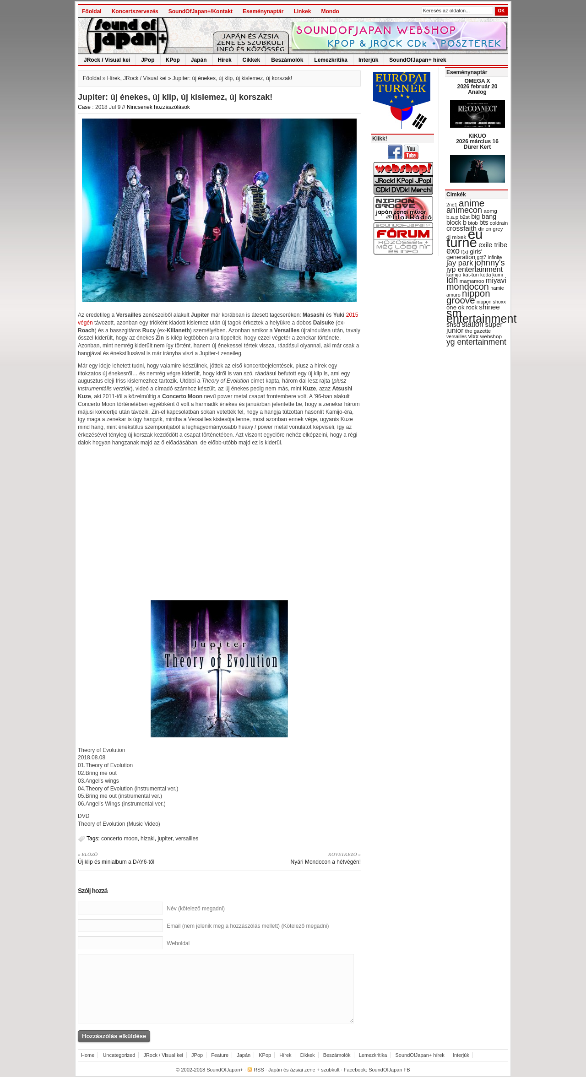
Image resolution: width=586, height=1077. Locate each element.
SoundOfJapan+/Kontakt (200, 11)
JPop (147, 60)
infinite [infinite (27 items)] (495, 257)
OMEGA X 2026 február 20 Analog (477, 86)
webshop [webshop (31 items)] (491, 336)
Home (87, 1055)
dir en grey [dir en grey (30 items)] (490, 229)
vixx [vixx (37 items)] (473, 336)
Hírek (225, 60)
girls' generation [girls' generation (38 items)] (464, 254)
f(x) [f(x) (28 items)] (464, 251)
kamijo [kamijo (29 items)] (453, 274)
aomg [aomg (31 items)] (490, 211)
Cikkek (251, 60)
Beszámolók (287, 60)
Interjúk (368, 60)
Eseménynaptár (263, 11)
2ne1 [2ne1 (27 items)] (451, 204)
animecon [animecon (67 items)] (464, 210)
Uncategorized (119, 1055)
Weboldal (178, 943)
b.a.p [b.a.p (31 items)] (452, 217)
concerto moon (119, 838)
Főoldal (92, 11)
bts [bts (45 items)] (483, 222)
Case (84, 107)
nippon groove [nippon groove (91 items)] (468, 296)
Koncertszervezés (135, 11)
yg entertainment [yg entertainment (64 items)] (476, 341)
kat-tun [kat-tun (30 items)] (471, 274)
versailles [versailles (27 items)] (456, 336)
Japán (199, 60)
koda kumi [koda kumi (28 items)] (491, 274)
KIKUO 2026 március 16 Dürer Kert (477, 141)
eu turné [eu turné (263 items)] (464, 238)
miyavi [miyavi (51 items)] (496, 280)
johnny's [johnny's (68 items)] (490, 262)
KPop (173, 60)
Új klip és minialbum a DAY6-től (145, 857)
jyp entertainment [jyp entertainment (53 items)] (474, 269)
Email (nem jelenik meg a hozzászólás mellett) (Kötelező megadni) (248, 926)
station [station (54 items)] (472, 324)
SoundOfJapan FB (389, 1069)
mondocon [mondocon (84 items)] (467, 286)
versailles (186, 838)
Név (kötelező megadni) (196, 908)
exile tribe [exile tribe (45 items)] (492, 245)
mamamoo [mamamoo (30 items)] (472, 281)
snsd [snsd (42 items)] (453, 324)
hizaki (148, 838)
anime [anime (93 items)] (471, 203)
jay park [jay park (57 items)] (459, 263)
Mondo (330, 11)
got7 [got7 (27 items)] (481, 257)
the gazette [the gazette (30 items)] (478, 331)
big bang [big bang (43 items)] (483, 216)
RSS (259, 1069)
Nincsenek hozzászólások (158, 107)
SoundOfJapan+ (224, 1069)
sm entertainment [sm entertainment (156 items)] (481, 316)
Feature (219, 1055)
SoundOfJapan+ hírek (417, 60)
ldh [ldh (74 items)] (452, 280)
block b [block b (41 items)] (456, 222)
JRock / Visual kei (107, 60)
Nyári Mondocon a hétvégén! (293, 857)
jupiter (164, 838)
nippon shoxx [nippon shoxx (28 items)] (491, 301)
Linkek (302, 11)
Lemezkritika (330, 60)
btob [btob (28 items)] (472, 223)
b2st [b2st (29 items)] (465, 217)
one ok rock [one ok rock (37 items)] (461, 307)
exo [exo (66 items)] (453, 250)
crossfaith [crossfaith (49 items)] (461, 228)
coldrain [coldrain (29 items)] (499, 223)
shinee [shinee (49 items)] (489, 307)
